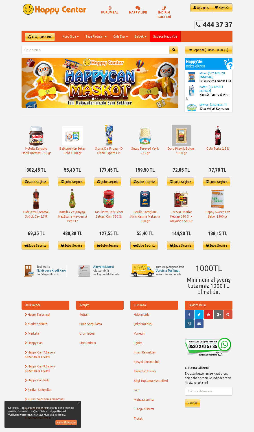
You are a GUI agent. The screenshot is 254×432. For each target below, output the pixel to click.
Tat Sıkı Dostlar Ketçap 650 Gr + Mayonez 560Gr (181, 216)
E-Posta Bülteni (197, 368)
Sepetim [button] (208, 50)
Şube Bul (40, 37)
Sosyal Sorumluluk (147, 362)
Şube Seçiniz (35, 182)
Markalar (32, 333)
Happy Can (34, 343)
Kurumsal (140, 305)
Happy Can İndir (37, 380)
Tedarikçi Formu (145, 371)
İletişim (84, 305)
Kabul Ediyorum (66, 422)
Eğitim (138, 343)
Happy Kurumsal (37, 314)
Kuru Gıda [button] (71, 36)
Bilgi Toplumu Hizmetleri (151, 380)
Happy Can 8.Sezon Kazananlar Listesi (40, 368)
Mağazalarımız (144, 399)
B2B (137, 390)
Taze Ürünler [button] (96, 36)
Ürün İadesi (87, 333)
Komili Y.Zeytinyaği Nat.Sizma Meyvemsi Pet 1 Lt (72, 216)
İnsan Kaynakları (145, 352)
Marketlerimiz (36, 324)
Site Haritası (87, 343)
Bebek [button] (141, 36)
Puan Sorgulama (90, 324)
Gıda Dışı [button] (120, 36)
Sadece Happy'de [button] (165, 36)
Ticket (138, 418)
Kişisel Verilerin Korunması (44, 399)
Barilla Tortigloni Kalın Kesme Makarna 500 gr (145, 216)
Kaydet (192, 403)
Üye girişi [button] (201, 7)
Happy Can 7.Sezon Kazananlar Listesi (40, 355)
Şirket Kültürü (143, 324)
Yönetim (139, 333)
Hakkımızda (33, 305)
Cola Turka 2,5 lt (217, 148)
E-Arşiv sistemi (144, 409)
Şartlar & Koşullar (38, 390)
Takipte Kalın (197, 305)
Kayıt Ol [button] (222, 7)
